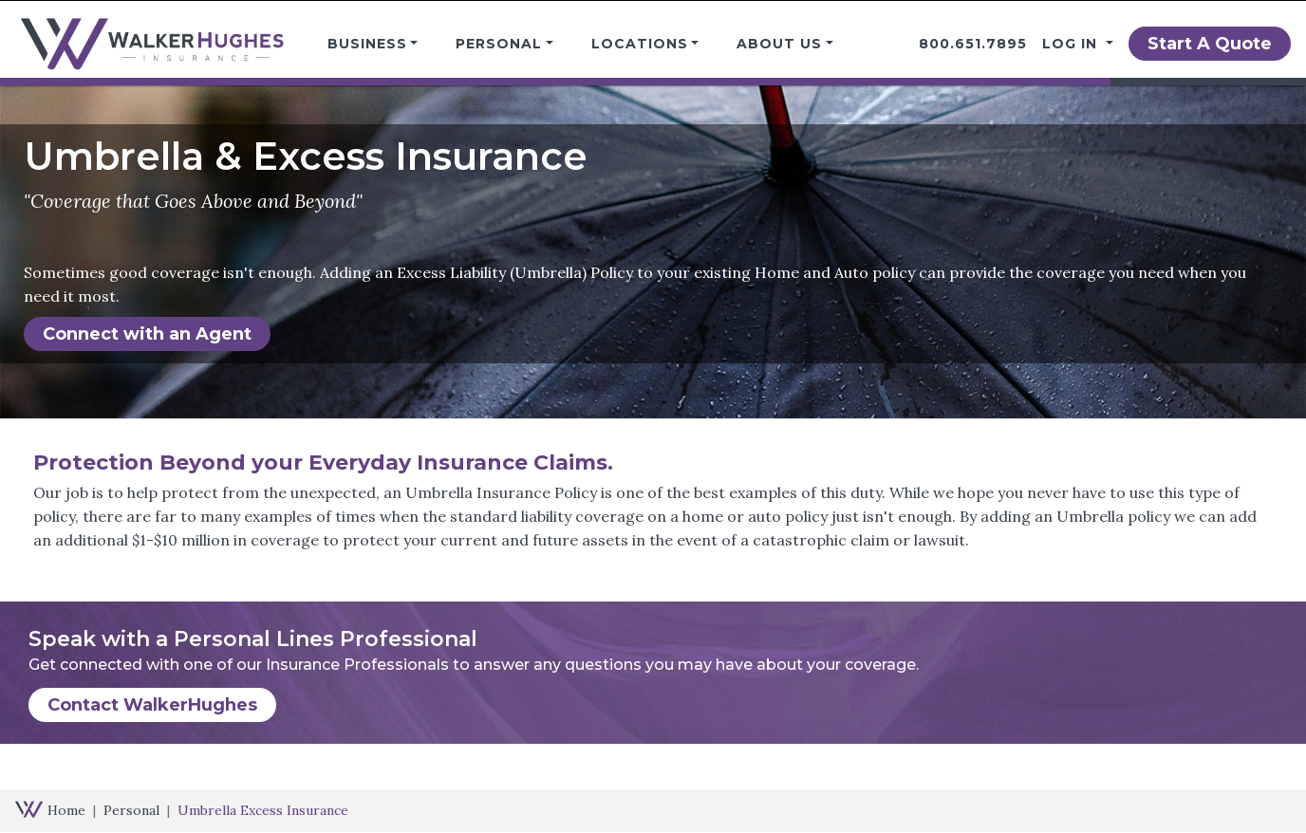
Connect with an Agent (147, 334)
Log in (1072, 43)
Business (367, 43)
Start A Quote (1209, 43)
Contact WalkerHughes (152, 704)
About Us (779, 43)
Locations (639, 43)
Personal (499, 43)
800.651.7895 (973, 43)
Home (66, 810)
